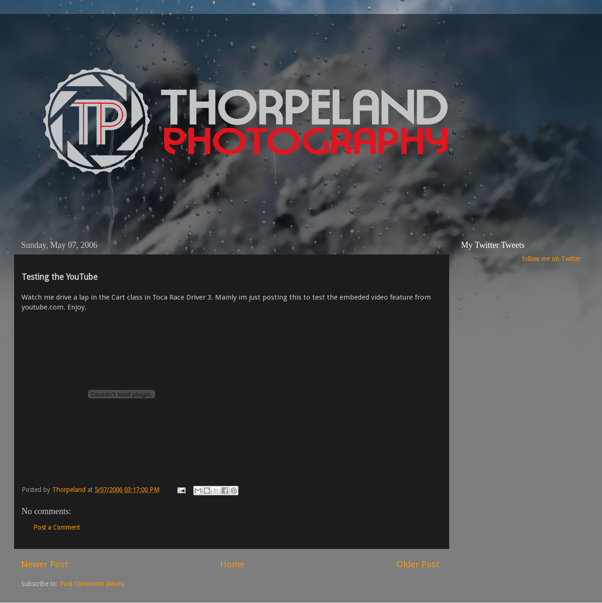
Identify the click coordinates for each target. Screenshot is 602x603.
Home (232, 564)
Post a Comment (56, 527)
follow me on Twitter (551, 258)
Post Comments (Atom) (92, 583)
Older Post (418, 564)
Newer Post (44, 564)
